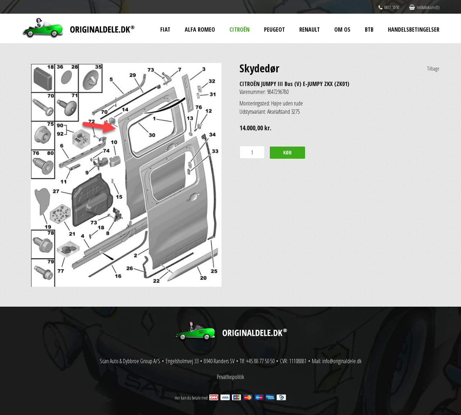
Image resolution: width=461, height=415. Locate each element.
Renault (309, 29)
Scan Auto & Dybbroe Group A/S (130, 361)
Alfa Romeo (200, 29)
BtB (369, 29)
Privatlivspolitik (230, 377)
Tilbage (433, 68)
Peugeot (274, 29)
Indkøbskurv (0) (424, 7)
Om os (342, 29)
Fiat (165, 29)
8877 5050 (389, 7)
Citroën (239, 29)
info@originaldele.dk (342, 361)
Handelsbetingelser (413, 29)
